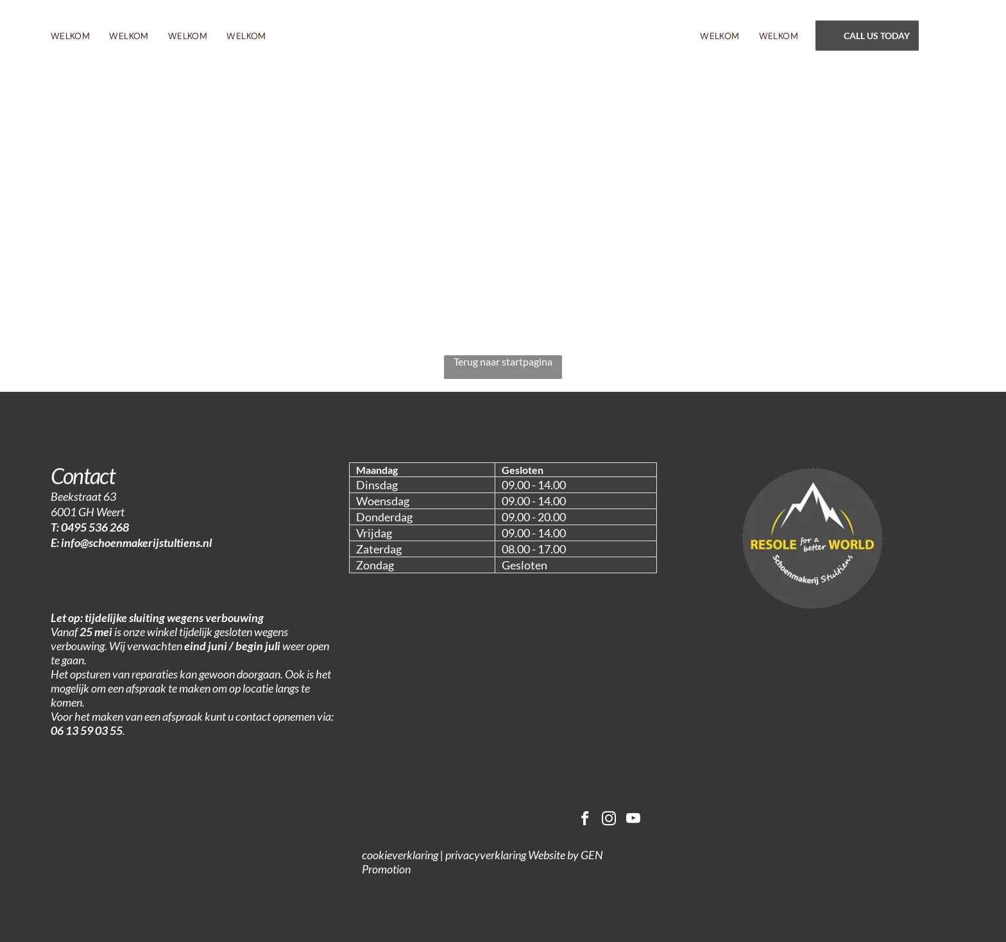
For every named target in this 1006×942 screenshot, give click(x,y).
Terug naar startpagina (503, 361)
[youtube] (633, 821)
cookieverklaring (400, 856)
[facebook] (581, 821)
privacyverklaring (485, 856)
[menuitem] (80, 35)
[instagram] (607, 821)
